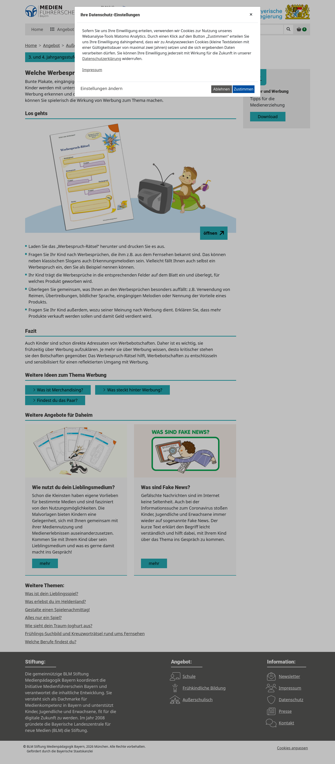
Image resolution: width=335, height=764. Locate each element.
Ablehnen (221, 89)
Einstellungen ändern (101, 88)
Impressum (92, 69)
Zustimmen (243, 89)
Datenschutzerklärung (101, 58)
